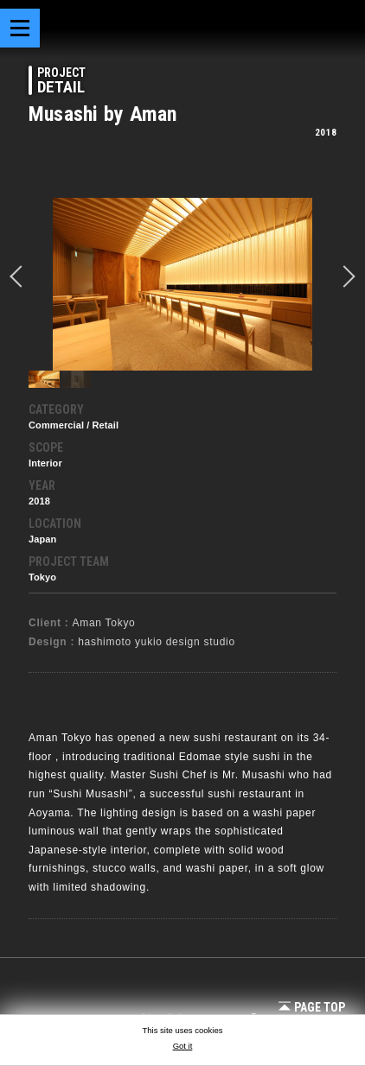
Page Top (312, 1007)
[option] (182, 284)
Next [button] (344, 276)
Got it (183, 1045)
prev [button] (21, 276)
